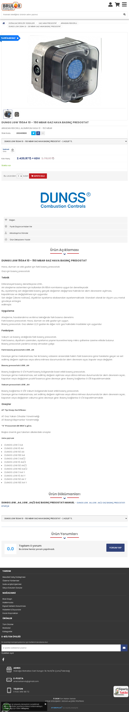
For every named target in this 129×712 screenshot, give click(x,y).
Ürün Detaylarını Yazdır (17, 239)
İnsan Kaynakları (10, 613)
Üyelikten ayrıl (7, 653)
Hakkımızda (8, 602)
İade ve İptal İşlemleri (12, 584)
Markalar (7, 628)
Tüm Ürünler (8, 624)
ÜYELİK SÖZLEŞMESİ (52, 701)
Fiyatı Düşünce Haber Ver (18, 226)
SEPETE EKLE (38, 176)
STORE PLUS (56, 707)
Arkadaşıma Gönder (16, 233)
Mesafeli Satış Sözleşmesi (14, 577)
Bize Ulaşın (7, 599)
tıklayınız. (25, 708)
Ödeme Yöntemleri (11, 580)
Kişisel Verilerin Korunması (14, 606)
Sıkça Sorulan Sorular (12, 587)
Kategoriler (7, 631)
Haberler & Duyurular (12, 609)
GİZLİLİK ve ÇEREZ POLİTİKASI (73, 701)
